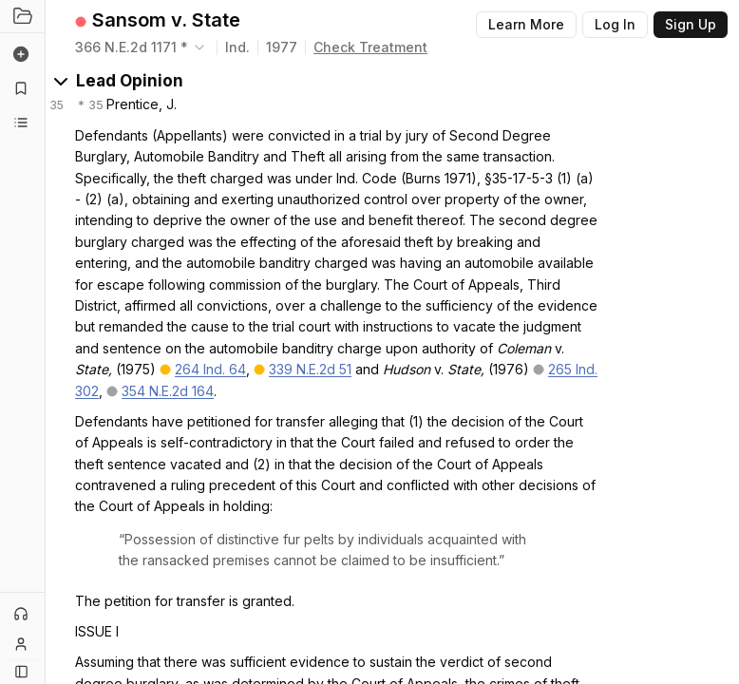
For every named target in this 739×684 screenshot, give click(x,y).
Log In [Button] (615, 24)
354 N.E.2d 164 (168, 391)
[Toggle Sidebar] (44, 342)
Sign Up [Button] (690, 24)
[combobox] (142, 47)
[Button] (21, 671)
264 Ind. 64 (210, 369)
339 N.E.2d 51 (310, 369)
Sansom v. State (166, 20)
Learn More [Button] (526, 24)
